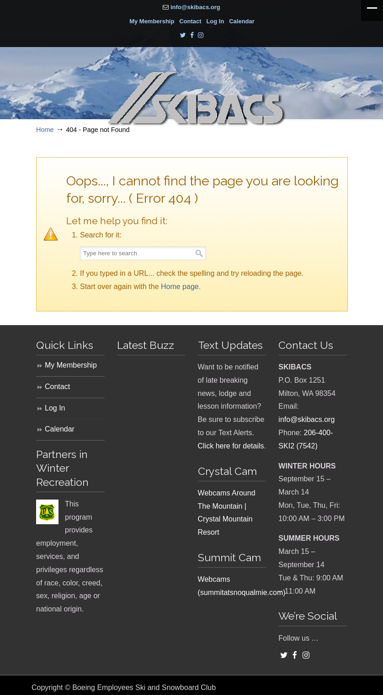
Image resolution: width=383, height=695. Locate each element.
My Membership (151, 21)
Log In (215, 21)
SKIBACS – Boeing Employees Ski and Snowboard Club (196, 99)
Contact (190, 21)
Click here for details (231, 446)
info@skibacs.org (195, 7)
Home (44, 129)
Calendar (242, 21)
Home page (180, 286)
